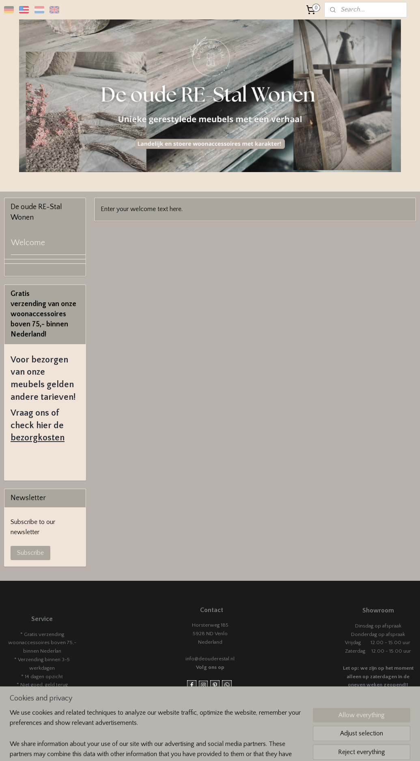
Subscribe (30, 552)
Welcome (28, 242)
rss (259, 746)
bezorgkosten (38, 438)
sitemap (244, 746)
